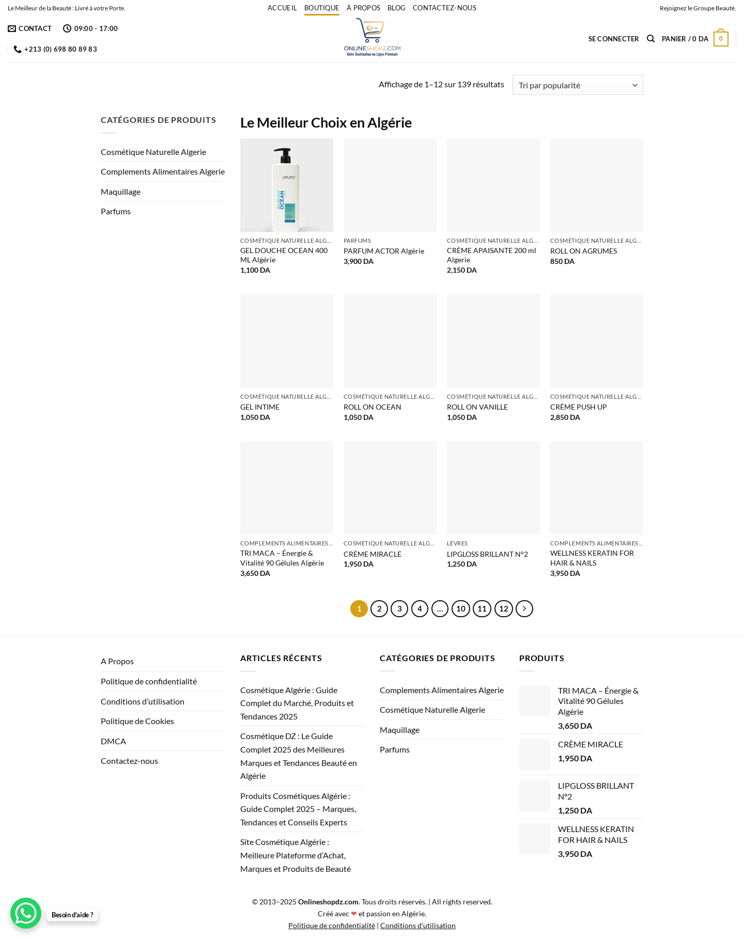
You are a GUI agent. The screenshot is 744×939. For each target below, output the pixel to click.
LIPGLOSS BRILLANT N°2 (487, 554)
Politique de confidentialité (149, 681)
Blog (397, 8)
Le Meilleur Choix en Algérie (326, 122)
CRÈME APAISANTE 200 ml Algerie (491, 255)
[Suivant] (524, 609)
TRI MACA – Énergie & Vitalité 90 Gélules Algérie (282, 558)
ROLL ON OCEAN (372, 406)
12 (503, 608)
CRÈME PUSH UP (578, 406)
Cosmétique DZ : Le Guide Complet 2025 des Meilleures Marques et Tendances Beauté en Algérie (298, 755)
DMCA (113, 741)
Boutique (321, 8)
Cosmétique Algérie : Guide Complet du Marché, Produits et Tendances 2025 (297, 703)
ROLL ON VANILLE (477, 406)
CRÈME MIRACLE (372, 554)
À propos (363, 8)
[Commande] (578, 85)
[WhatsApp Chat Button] (25, 913)
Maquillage (121, 191)
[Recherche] (651, 39)
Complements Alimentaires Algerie (163, 171)
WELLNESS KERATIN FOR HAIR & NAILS (592, 558)
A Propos (117, 661)
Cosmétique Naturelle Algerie (153, 151)
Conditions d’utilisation (142, 701)
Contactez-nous (444, 8)
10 (461, 608)
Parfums (116, 211)
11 (482, 608)
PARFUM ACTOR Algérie (384, 250)
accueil (282, 8)
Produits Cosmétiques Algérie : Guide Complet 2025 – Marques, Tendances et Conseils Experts (298, 809)
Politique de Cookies (137, 721)
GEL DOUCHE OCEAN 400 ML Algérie (284, 255)
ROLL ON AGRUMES (583, 250)
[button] (614, 38)
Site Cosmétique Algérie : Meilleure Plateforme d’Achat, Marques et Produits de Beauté (295, 855)
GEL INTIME (260, 406)
